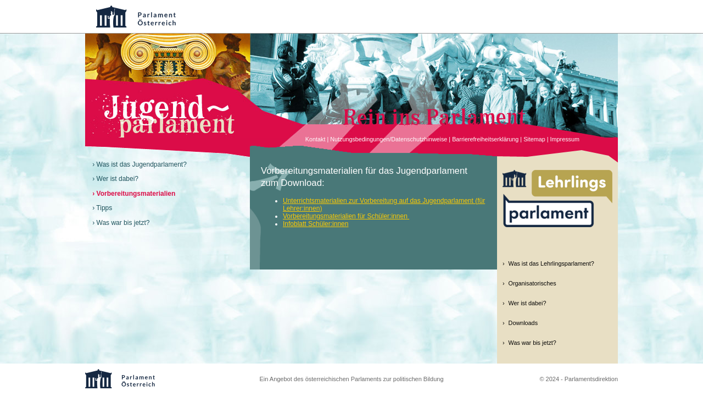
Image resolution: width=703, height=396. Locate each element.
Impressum (564, 139)
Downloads (523, 323)
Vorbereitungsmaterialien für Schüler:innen (346, 216)
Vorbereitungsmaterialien (136, 193)
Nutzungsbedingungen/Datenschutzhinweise (388, 139)
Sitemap (534, 139)
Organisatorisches (532, 283)
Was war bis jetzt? (123, 223)
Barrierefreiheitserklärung (485, 139)
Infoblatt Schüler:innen (315, 224)
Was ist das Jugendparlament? (142, 164)
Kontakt (315, 139)
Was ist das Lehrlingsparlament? (551, 263)
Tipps (104, 208)
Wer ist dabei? (117, 179)
